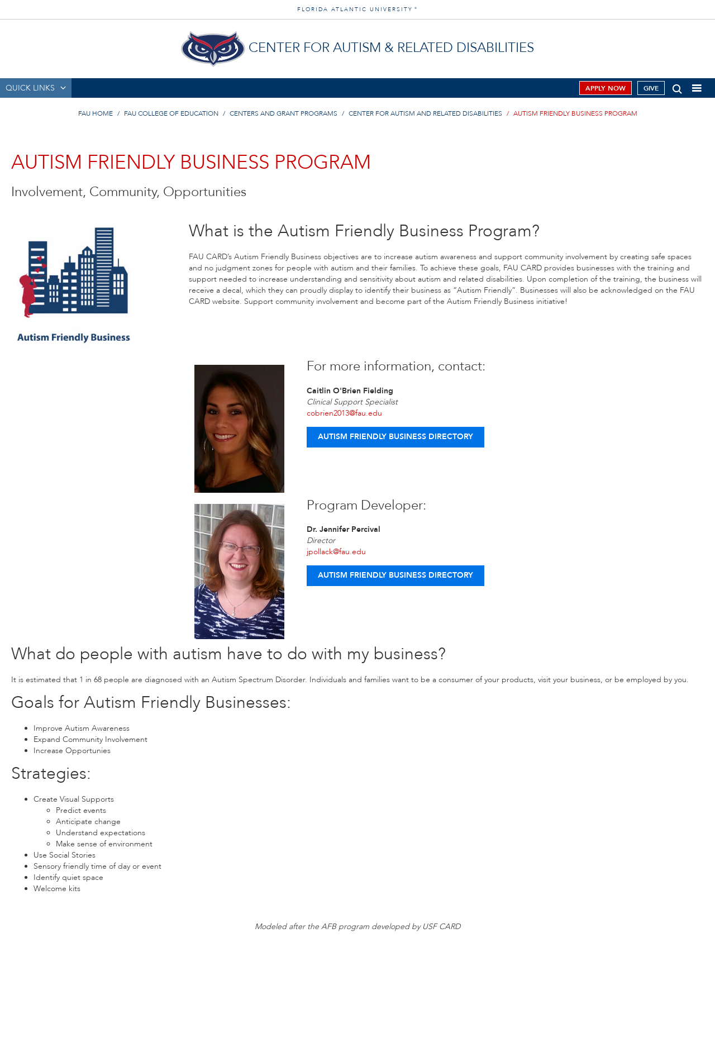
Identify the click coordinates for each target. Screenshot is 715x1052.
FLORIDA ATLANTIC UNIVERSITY (357, 9)
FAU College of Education (171, 113)
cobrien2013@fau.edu (344, 413)
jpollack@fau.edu (336, 551)
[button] (677, 87)
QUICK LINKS (30, 88)
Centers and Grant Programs (283, 113)
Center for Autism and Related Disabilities (425, 113)
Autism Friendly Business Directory (395, 436)
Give (651, 88)
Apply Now (605, 88)
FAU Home (95, 113)
